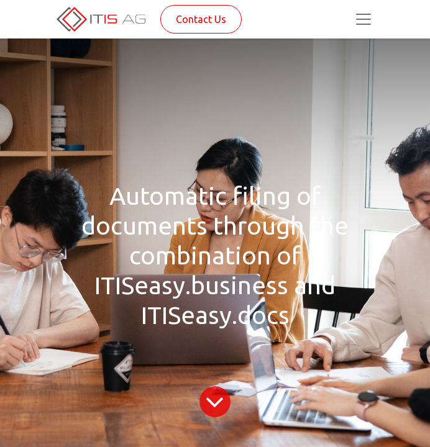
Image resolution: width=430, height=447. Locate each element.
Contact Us (201, 19)
